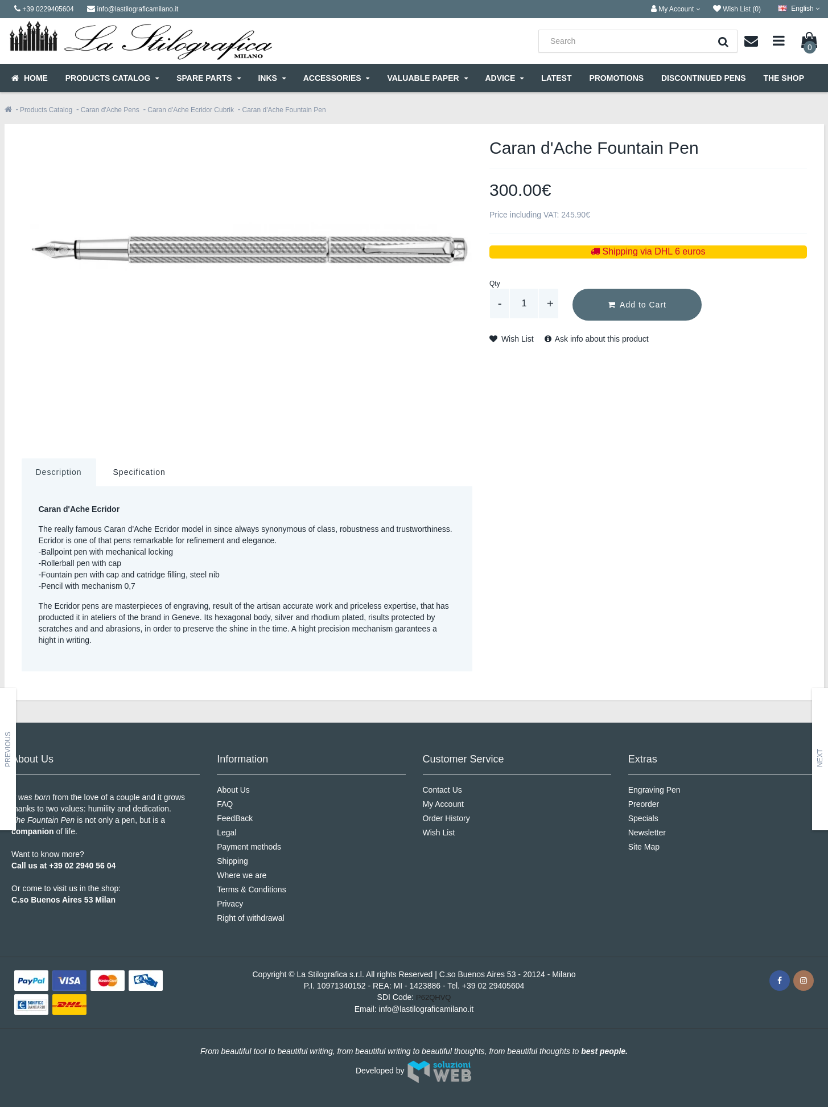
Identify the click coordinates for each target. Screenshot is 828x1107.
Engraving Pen (654, 789)
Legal (226, 832)
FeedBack (235, 818)
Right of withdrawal (250, 917)
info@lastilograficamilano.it (426, 1009)
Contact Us (442, 789)
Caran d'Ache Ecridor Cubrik (190, 110)
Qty (494, 284)
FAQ (225, 804)
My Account (443, 804)
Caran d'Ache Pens (110, 110)
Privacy (230, 903)
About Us (233, 789)
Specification (139, 472)
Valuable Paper (427, 78)
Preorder (643, 804)
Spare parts (208, 78)
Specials (643, 818)
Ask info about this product (597, 338)
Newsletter (647, 832)
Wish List (511, 338)
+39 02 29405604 (493, 985)
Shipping (232, 861)
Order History (446, 818)
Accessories (336, 78)
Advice (504, 78)
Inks (271, 78)
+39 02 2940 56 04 (82, 865)
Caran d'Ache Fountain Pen (284, 110)
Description (59, 472)
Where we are (241, 875)
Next (820, 758)
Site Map (644, 846)
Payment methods (249, 846)
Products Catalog (112, 78)
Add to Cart (637, 304)
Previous (8, 749)
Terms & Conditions (251, 889)
